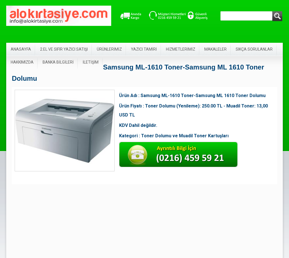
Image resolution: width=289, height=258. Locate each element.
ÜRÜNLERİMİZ (109, 49)
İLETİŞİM (90, 62)
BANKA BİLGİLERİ (58, 62)
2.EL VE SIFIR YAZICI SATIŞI (64, 49)
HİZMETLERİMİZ (180, 49)
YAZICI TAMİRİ (144, 49)
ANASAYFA (21, 49)
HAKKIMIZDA (22, 62)
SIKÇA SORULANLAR (254, 49)
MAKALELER (215, 49)
